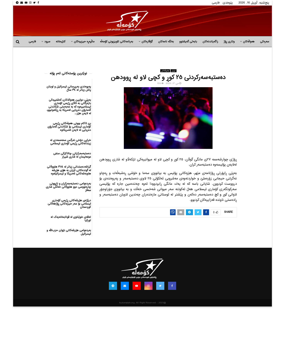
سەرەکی (264, 41)
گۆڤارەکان (147, 41)
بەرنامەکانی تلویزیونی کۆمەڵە (116, 41)
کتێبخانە (60, 41)
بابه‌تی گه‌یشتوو (188, 41)
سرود (47, 41)
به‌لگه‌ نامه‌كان (166, 41)
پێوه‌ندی (228, 2)
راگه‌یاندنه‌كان (210, 41)
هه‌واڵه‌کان (249, 41)
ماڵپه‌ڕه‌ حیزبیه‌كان (84, 41)
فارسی (216, 2)
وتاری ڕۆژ (229, 41)
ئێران (174, 70)
